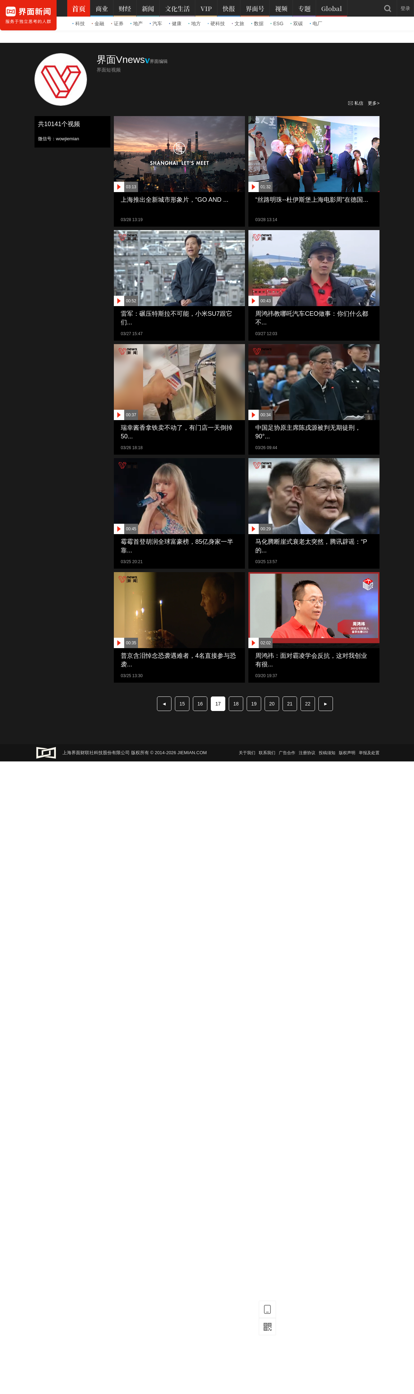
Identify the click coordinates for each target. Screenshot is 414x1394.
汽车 (156, 23)
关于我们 (247, 752)
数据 (257, 23)
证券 (117, 23)
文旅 (238, 23)
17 (218, 704)
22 (307, 704)
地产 (136, 23)
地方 (194, 23)
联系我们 (267, 752)
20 (272, 704)
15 (182, 704)
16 (200, 704)
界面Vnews (121, 59)
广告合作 (287, 752)
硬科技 (216, 23)
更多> (373, 103)
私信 (356, 103)
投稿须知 (327, 752)
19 (254, 704)
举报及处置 (369, 752)
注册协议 (307, 752)
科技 (78, 23)
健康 (175, 23)
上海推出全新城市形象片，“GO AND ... (174, 199)
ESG (277, 23)
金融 (98, 23)
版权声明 (347, 752)
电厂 (316, 23)
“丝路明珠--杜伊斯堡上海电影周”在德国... (311, 199)
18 (236, 704)
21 (290, 704)
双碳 (296, 23)
